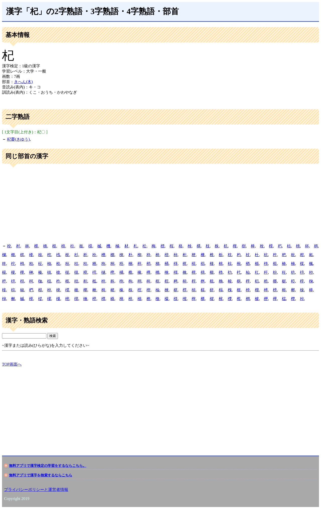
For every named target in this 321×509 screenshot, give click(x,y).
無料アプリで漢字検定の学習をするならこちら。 (47, 466)
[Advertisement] (160, 204)
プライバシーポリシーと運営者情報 (36, 489)
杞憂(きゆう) (18, 139)
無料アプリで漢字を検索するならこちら (40, 475)
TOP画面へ (12, 364)
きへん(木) (23, 82)
